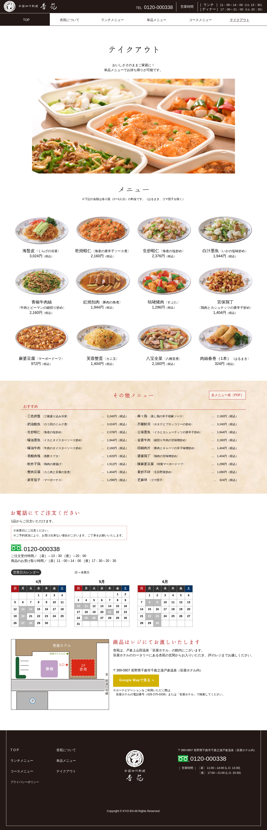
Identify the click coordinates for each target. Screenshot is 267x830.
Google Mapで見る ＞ (137, 680)
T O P (14, 750)
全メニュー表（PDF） (227, 395)
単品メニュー (156, 20)
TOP (26, 20)
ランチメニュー (112, 20)
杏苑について (69, 20)
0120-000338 (42, 549)
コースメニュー (200, 20)
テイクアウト (239, 20)
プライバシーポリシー (24, 782)
